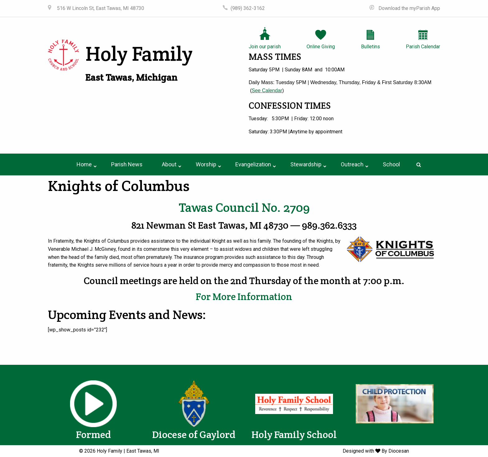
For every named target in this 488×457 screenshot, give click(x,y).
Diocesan (398, 451)
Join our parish (265, 47)
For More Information (244, 296)
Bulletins (370, 47)
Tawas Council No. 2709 (244, 207)
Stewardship (305, 164)
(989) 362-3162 (248, 8)
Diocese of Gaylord (193, 434)
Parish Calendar (423, 47)
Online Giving (321, 47)
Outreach (352, 164)
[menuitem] (84, 164)
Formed (93, 434)
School (391, 164)
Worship (206, 164)
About (169, 164)
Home (84, 164)
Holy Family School (294, 434)
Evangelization (253, 164)
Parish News (127, 164)
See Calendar (267, 90)
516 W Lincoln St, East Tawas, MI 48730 (100, 8)
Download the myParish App (408, 8)
